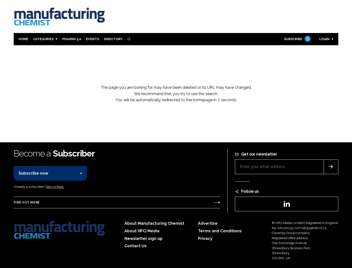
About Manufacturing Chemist (154, 223)
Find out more (27, 202)
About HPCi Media (141, 231)
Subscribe (296, 39)
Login (324, 39)
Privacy (205, 238)
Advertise (208, 223)
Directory (113, 39)
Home (23, 39)
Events (92, 39)
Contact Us (135, 246)
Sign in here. (55, 187)
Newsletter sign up (143, 238)
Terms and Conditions (220, 231)
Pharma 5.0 (71, 39)
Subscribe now (33, 173)
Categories (43, 39)
